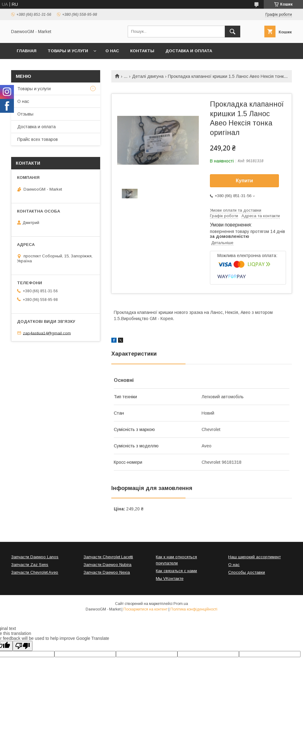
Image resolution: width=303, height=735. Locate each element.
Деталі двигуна (148, 76)
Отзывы (25, 114)
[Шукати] (232, 31)
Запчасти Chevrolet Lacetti (108, 557)
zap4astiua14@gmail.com (47, 333)
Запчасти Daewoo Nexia (106, 572)
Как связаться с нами (176, 570)
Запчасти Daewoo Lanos (34, 557)
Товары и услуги (68, 51)
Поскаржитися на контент (145, 609)
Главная (26, 51)
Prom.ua (180, 604)
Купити (244, 180)
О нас (112, 51)
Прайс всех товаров (37, 139)
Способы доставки (246, 572)
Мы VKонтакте (169, 578)
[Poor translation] (22, 646)
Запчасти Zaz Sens (29, 564)
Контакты (142, 51)
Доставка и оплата (188, 51)
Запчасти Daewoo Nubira (107, 564)
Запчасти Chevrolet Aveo (34, 572)
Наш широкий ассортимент (254, 557)
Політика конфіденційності (193, 609)
